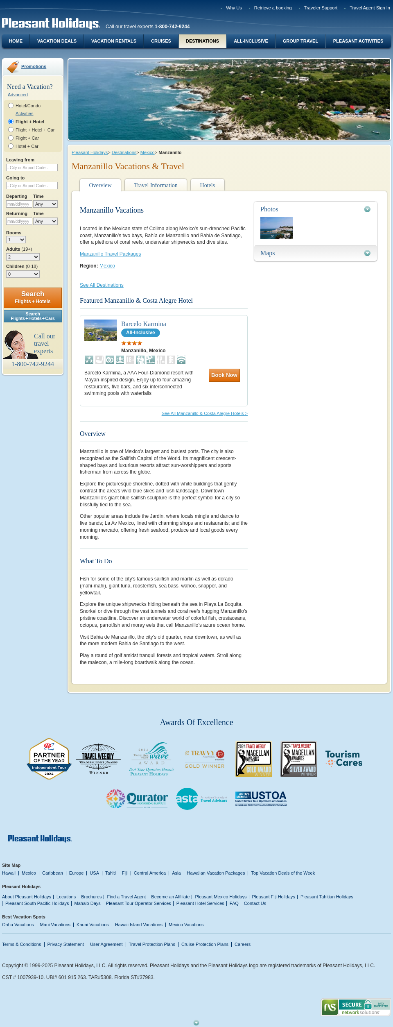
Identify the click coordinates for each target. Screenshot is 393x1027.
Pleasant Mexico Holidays (220, 896)
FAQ (234, 903)
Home (16, 41)
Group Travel (300, 41)
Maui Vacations (55, 924)
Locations (66, 896)
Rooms (13, 232)
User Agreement (106, 944)
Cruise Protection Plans (204, 944)
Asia (176, 873)
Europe (76, 873)
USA (94, 873)
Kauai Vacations (93, 924)
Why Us (234, 7)
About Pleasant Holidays (26, 896)
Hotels (207, 185)
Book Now (224, 375)
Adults (19, 249)
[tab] (315, 209)
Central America (150, 873)
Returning (16, 213)
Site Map (11, 865)
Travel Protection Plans (152, 944)
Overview (100, 185)
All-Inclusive (251, 41)
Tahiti (110, 873)
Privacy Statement (65, 944)
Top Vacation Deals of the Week (283, 873)
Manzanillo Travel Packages (110, 254)
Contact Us (255, 903)
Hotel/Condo (28, 105)
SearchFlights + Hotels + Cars (33, 316)
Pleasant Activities (358, 41)
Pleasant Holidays (90, 152)
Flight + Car (27, 138)
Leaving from (20, 159)
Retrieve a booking (273, 7)
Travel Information (155, 185)
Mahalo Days (88, 903)
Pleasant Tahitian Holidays (326, 896)
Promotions (33, 66)
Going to (15, 177)
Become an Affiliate (170, 896)
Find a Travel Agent (126, 896)
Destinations (202, 41)
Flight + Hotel (30, 121)
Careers (243, 944)
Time (38, 196)
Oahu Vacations (18, 924)
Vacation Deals (57, 41)
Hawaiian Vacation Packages (216, 873)
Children (22, 266)
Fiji (125, 873)
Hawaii (9, 873)
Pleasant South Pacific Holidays (37, 903)
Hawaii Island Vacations (139, 924)
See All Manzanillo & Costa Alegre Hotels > (205, 413)
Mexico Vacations (186, 924)
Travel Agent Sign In (370, 7)
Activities (24, 113)
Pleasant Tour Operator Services (138, 903)
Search (32, 297)
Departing (16, 196)
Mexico (147, 152)
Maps (267, 252)
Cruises (161, 41)
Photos (269, 209)
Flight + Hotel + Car (35, 129)
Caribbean (52, 873)
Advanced (18, 94)
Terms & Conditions (21, 944)
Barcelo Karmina (143, 323)
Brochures (91, 896)
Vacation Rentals (113, 41)
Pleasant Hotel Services (200, 903)
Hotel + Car (27, 146)
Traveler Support (321, 7)
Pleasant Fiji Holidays (273, 896)
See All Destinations (102, 285)
